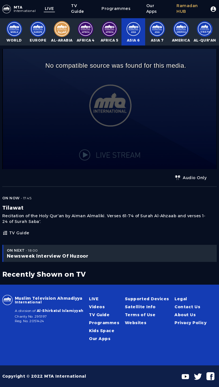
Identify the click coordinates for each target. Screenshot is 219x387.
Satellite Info (140, 306)
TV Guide (15, 233)
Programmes (104, 322)
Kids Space (101, 330)
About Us (185, 314)
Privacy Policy (190, 322)
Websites (136, 322)
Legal (181, 298)
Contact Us (187, 306)
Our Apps (99, 338)
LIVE (93, 298)
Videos (97, 306)
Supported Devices (147, 298)
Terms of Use (140, 314)
